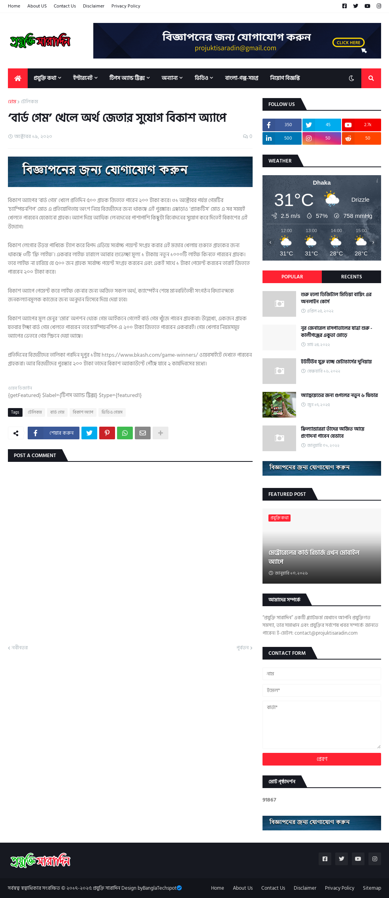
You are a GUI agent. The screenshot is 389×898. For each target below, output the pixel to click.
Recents (351, 276)
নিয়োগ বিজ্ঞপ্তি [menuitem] (285, 78)
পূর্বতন (242, 648)
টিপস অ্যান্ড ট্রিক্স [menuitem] (127, 78)
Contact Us (65, 6)
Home (14, 6)
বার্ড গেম (57, 412)
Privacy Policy (125, 6)
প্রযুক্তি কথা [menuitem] (45, 78)
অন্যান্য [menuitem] (170, 78)
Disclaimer (93, 6)
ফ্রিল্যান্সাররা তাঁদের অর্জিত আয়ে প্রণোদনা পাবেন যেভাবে (332, 432)
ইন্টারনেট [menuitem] (83, 78)
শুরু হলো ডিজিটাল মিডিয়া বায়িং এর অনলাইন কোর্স (336, 298)
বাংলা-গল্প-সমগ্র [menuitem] (241, 78)
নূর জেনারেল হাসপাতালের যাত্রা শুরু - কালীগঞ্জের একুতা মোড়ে (336, 332)
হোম (12, 102)
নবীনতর (20, 648)
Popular (292, 276)
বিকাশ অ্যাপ (83, 412)
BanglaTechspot (160, 888)
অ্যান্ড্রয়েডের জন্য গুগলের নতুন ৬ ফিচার (339, 395)
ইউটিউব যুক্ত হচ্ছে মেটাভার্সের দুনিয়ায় (336, 361)
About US (37, 6)
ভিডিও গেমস (112, 412)
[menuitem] (18, 78)
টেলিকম (29, 102)
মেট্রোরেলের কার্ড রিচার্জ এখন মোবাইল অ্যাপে (313, 557)
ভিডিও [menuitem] (201, 78)
